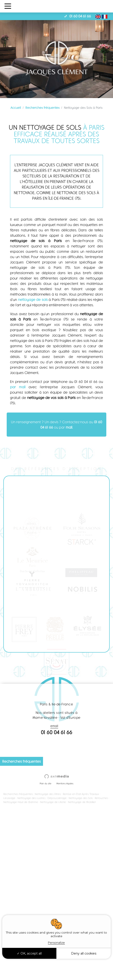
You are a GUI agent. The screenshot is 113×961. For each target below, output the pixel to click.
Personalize (56, 942)
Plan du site (45, 783)
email (54, 726)
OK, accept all (29, 953)
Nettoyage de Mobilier (82, 802)
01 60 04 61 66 (80, 16)
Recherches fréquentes (42, 107)
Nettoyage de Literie (53, 802)
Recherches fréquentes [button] (21, 761)
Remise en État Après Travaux (81, 794)
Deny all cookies (83, 953)
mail (69, 427)
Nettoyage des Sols (81, 798)
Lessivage (9, 798)
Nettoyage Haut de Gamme (20, 802)
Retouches (101, 798)
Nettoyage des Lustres (31, 798)
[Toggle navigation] (8, 6)
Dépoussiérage (57, 798)
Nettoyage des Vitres (48, 794)
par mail (17, 386)
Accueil (15, 107)
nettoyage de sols (33, 299)
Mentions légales (64, 783)
